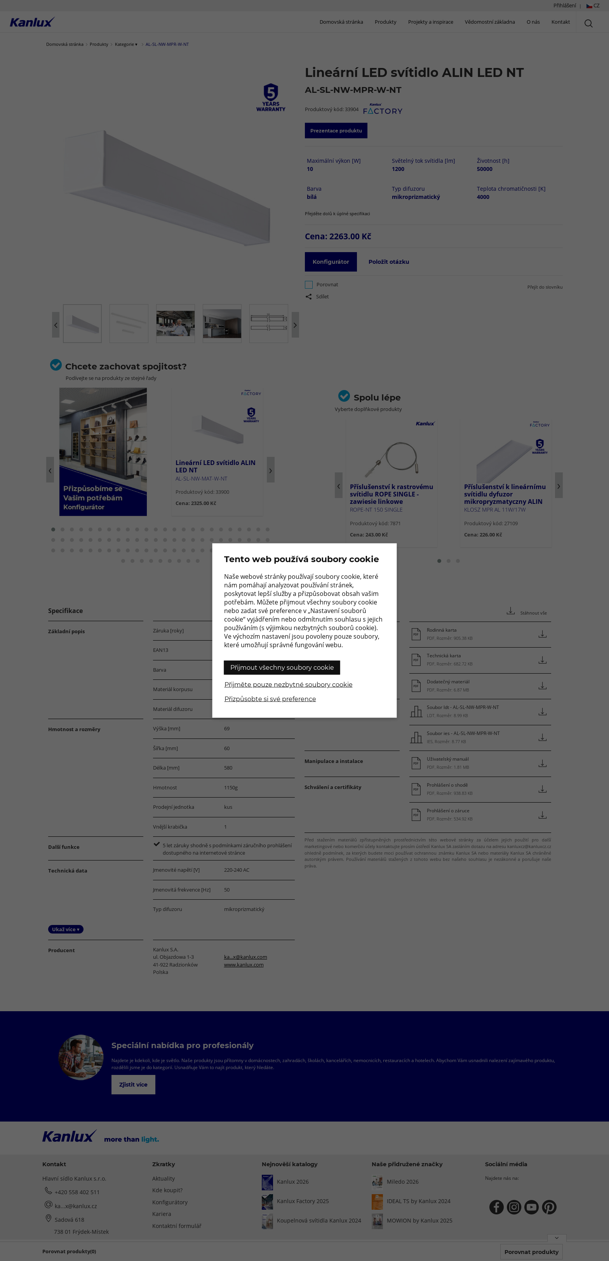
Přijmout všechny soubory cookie (282, 667)
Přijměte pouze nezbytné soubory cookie (288, 684)
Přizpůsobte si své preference (270, 699)
